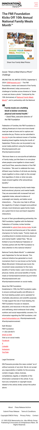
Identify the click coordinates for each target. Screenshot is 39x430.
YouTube (5, 352)
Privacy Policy (25, 416)
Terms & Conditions (28, 411)
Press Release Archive (23, 407)
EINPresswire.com (13, 83)
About (10, 407)
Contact (35, 416)
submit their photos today (21, 227)
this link (5, 137)
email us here (7, 335)
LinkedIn (5, 346)
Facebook (5, 341)
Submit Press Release (11, 411)
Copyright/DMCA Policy (9, 416)
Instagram (6, 349)
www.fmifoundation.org (11, 318)
